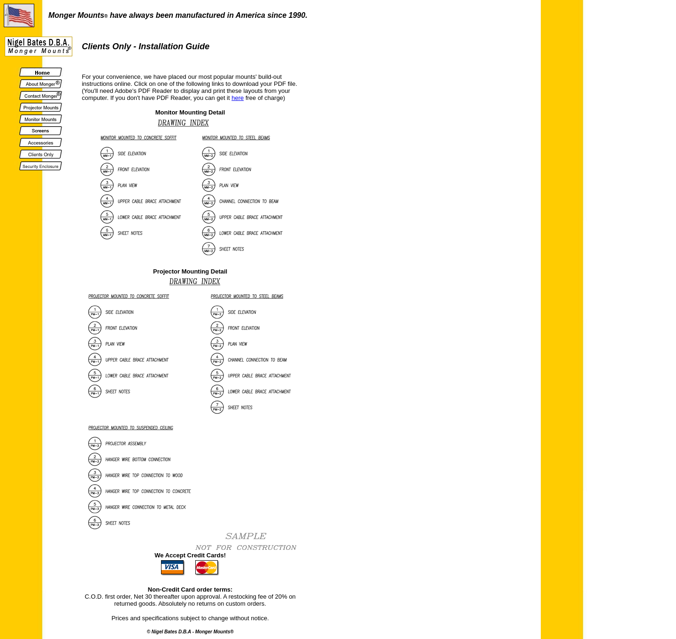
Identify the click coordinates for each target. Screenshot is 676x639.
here (237, 97)
